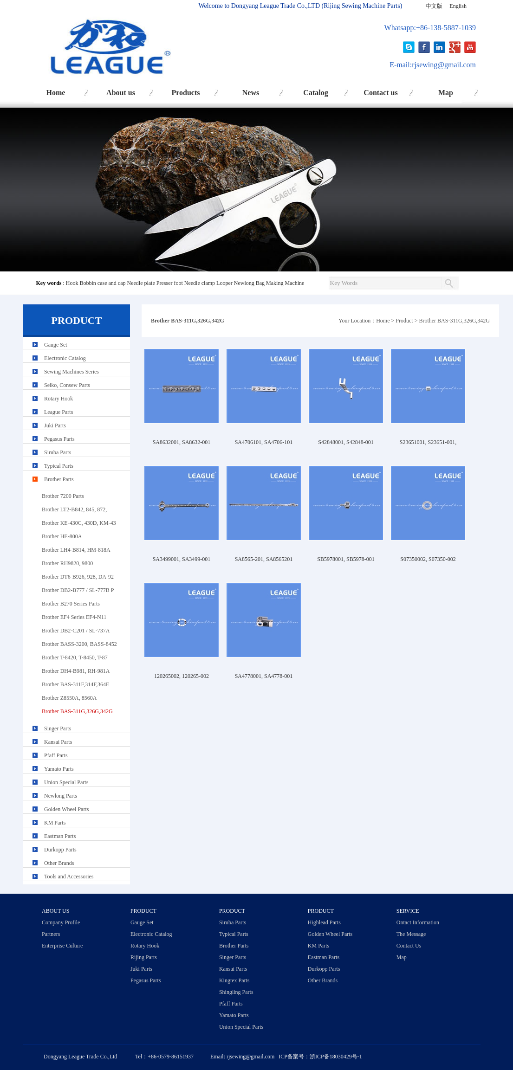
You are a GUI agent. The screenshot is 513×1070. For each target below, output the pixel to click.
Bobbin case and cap (103, 283)
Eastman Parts (60, 836)
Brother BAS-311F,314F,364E (75, 684)
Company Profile (61, 922)
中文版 (434, 6)
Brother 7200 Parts (63, 496)
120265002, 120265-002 (181, 676)
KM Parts (54, 822)
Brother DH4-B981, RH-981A (76, 671)
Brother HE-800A (62, 536)
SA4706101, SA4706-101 (264, 442)
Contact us (380, 93)
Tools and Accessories (68, 876)
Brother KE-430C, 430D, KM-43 (79, 523)
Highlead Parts (324, 922)
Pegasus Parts (59, 439)
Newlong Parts (60, 796)
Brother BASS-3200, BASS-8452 (79, 644)
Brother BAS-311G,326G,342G (454, 320)
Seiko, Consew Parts (67, 385)
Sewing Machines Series (71, 371)
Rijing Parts (143, 957)
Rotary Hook (58, 398)
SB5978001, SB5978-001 (345, 559)
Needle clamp (199, 283)
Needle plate (141, 283)
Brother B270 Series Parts (71, 603)
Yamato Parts (59, 769)
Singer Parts (57, 728)
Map (445, 93)
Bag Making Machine (280, 283)
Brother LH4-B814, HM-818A (76, 550)
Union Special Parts (66, 782)
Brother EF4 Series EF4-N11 (74, 617)
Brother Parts (59, 479)
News (250, 93)
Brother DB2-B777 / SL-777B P (78, 590)
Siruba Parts (57, 452)
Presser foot (169, 283)
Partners (51, 934)
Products (185, 93)
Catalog (315, 93)
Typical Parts (58, 466)
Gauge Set (55, 345)
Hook (72, 283)
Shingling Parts (236, 992)
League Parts (58, 412)
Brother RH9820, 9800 (67, 563)
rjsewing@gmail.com (444, 65)
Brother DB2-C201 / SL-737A (76, 630)
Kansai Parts (58, 742)
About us (120, 93)
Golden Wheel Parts (66, 809)
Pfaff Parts (56, 755)
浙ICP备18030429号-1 (336, 1056)
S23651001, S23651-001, (428, 442)
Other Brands (59, 863)
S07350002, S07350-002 (427, 559)
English (458, 6)
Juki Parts (55, 425)
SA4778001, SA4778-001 (264, 676)
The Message (411, 934)
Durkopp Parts (60, 849)
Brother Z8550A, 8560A (69, 698)
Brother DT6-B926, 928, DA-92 (78, 577)
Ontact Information (417, 922)
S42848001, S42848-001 (345, 442)
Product (404, 320)
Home (55, 93)
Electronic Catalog (65, 358)
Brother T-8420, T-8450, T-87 (75, 657)
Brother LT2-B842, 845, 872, (74, 509)
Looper (224, 283)
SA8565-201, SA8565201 (264, 559)
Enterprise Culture (62, 945)
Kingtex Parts (234, 980)
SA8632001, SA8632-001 (182, 442)
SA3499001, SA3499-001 (182, 559)
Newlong (244, 283)
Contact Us (409, 945)
